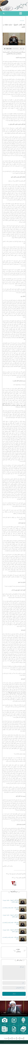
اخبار (18, 1038)
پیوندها (22, 1038)
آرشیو (10, 1038)
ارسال (14, 994)
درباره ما (14, 1038)
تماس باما (6, 1038)
